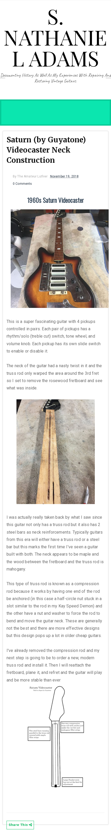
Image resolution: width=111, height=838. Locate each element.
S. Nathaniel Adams (55, 37)
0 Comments (22, 184)
